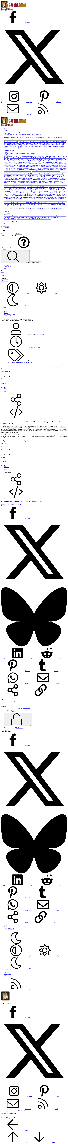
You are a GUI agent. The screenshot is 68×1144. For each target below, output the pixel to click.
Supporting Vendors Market (11, 216)
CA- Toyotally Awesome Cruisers (25, 194)
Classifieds (7, 133)
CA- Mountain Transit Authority (56, 191)
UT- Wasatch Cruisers (9, 198)
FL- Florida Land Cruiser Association (53, 158)
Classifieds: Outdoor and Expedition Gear (15, 142)
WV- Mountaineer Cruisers (53, 171)
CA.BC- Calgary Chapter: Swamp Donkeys (40, 188)
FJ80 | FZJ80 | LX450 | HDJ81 (38, 145)
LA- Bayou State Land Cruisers (54, 178)
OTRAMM (13, 219)
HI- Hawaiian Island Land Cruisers (44, 194)
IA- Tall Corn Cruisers (23, 178)
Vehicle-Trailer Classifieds (11, 143)
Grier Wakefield (40, 334)
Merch (5, 223)
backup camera (11, 362)
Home (5, 129)
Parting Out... (29, 142)
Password (3, 706)
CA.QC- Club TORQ (61, 156)
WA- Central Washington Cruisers (24, 198)
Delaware (6, 389)
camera (17, 362)
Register (3, 275)
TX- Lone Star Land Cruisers (25, 182)
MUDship (63, 142)
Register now (19, 728)
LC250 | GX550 (17, 146)
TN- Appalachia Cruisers (27, 168)
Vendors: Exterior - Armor (23, 217)
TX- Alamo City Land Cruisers (54, 181)
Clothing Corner (30, 134)
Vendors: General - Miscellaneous (27, 216)
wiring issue (29, 362)
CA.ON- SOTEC (30, 156)
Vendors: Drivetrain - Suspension (45, 216)
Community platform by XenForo (17, 1110)
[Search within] (18, 234)
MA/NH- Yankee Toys (31, 162)
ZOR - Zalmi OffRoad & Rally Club (35, 203)
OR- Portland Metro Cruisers (43, 197)
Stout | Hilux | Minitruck (33, 146)
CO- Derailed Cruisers (35, 176)
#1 (4, 419)
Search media (22, 153)
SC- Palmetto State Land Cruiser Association (26, 166)
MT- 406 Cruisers (35, 179)
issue (20, 362)
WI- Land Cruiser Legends (39, 171)
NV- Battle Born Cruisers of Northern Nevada (20, 195)
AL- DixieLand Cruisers (23, 158)
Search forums (13, 131)
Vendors (6, 214)
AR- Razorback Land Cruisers (35, 175)
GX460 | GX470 (8, 146)
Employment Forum (9, 150)
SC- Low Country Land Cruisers (12, 168)
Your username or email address (9, 702)
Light (43, 293)
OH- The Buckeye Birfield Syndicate (21, 165)
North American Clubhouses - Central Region (16, 174)
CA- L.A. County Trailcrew (40, 191)
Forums (6, 130)
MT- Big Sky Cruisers (45, 179)
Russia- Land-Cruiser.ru (44, 204)
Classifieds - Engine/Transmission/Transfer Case (16, 139)
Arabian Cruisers (21, 203)
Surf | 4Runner (48, 146)
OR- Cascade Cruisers (14, 197)
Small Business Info (21, 221)
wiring (24, 362)
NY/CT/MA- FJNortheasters (49, 163)
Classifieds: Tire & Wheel (40, 142)
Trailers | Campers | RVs (15, 147)
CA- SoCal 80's (54, 192)
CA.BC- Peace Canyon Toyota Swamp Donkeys (16, 188)
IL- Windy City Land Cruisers (40, 160)
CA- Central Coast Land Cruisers (41, 190)
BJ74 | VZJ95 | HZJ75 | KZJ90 (22, 145)
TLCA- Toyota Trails (59, 208)
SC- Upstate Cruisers (43, 166)
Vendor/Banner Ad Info (10, 221)
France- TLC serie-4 (9, 204)
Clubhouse (6, 155)
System (15, 293)
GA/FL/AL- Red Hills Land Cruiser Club (14, 160)
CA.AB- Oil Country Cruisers (35, 174)
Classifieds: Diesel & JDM (54, 142)
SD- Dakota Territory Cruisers (38, 181)
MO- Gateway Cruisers (24, 179)
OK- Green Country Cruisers (22, 181)
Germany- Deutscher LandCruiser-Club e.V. (26, 204)
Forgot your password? (24, 708)
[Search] (9, 227)
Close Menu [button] (4, 308)
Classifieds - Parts (23, 137)
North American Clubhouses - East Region (15, 156)
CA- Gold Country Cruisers (11, 191)
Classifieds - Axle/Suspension (54, 137)
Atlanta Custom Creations (45, 217)
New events (7, 213)
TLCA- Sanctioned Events (46, 208)
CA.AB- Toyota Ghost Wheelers (18, 175)
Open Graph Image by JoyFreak (9, 1117)
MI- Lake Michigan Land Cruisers (47, 162)
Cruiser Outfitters (56, 217)
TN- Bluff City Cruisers (40, 168)
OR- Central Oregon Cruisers (28, 197)
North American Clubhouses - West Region (15, 187)
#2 (4, 498)
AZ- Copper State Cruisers (15, 190)
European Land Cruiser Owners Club (55, 203)
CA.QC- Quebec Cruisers (10, 158)
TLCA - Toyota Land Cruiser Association (14, 208)
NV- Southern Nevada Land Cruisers (42, 195)
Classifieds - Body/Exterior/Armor (37, 137)
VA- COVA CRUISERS (14, 169)
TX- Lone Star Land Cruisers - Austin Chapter (45, 182)
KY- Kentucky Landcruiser (18, 162)
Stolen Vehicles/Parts (23, 143)
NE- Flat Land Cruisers (58, 179)
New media (7, 153)
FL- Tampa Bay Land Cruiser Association (31, 159)
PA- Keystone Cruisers (37, 165)
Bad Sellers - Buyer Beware (11, 137)
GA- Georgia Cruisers (61, 159)
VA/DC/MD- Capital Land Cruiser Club (31, 169)
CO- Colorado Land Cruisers (21, 176)
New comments (14, 153)
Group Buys (38, 134)
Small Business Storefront (19, 134)
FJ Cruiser (24, 146)
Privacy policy (7, 974)
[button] (24, 248)
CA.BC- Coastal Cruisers (33, 187)
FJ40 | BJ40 (32, 143)
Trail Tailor (32, 219)
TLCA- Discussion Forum (32, 208)
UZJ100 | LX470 (50, 145)
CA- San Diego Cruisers (26, 192)
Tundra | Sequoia (56, 146)
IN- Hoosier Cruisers (53, 160)
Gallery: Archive (30, 153)
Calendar (6, 211)
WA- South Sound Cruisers (55, 198)
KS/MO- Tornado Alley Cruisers (37, 178)
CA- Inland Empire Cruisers (26, 191)
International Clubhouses (10, 203)
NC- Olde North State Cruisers (16, 163)
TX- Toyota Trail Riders (25, 184)
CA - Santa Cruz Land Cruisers (41, 192)
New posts (6, 131)
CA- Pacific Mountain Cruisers (12, 192)
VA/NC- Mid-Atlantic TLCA (49, 169)
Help (18, 131)
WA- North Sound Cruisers (40, 198)
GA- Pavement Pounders (49, 159)
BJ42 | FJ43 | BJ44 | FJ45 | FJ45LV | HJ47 (46, 143)
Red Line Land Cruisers (23, 219)
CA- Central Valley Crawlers (57, 190)
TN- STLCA (50, 168)
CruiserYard (7, 219)
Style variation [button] (4, 281)
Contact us (3, 307)
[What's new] (4, 227)
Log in (2, 272)
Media (5, 152)
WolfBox (48, 219)
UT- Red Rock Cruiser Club (58, 197)
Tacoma (42, 146)
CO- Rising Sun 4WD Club (48, 176)
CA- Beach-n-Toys (27, 190)
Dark (14, 306)
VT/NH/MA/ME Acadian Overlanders (21, 171)
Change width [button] (7, 969)
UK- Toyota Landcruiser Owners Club (17, 206)
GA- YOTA (29, 160)
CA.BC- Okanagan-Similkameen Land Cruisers (52, 187)
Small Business (8, 134)
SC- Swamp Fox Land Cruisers (58, 166)
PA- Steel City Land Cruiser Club (52, 165)
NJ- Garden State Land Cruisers (33, 163)
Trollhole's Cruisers (40, 219)
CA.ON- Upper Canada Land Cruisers (45, 156)
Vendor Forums (34, 217)
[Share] (16, 405)
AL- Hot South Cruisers (36, 158)
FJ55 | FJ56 (61, 143)
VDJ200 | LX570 (59, 145)
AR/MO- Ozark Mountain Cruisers (52, 175)
